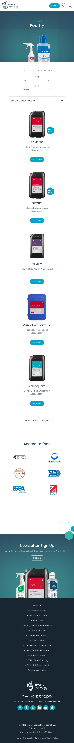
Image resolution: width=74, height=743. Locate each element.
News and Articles (37, 630)
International (37, 620)
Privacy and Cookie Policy (46, 738)
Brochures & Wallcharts (37, 635)
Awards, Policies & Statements (37, 625)
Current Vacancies (37, 670)
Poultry (49, 70)
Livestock (41, 70)
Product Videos (37, 640)
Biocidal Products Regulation (37, 645)
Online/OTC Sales (46, 732)
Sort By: (37, 86)
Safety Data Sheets (37, 655)
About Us (37, 605)
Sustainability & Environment (37, 650)
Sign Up (37, 557)
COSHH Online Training (37, 660)
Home (24, 70)
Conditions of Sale (28, 732)
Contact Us (54, 6)
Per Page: (37, 76)
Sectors (32, 70)
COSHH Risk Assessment (37, 665)
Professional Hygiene (37, 610)
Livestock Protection (37, 615)
